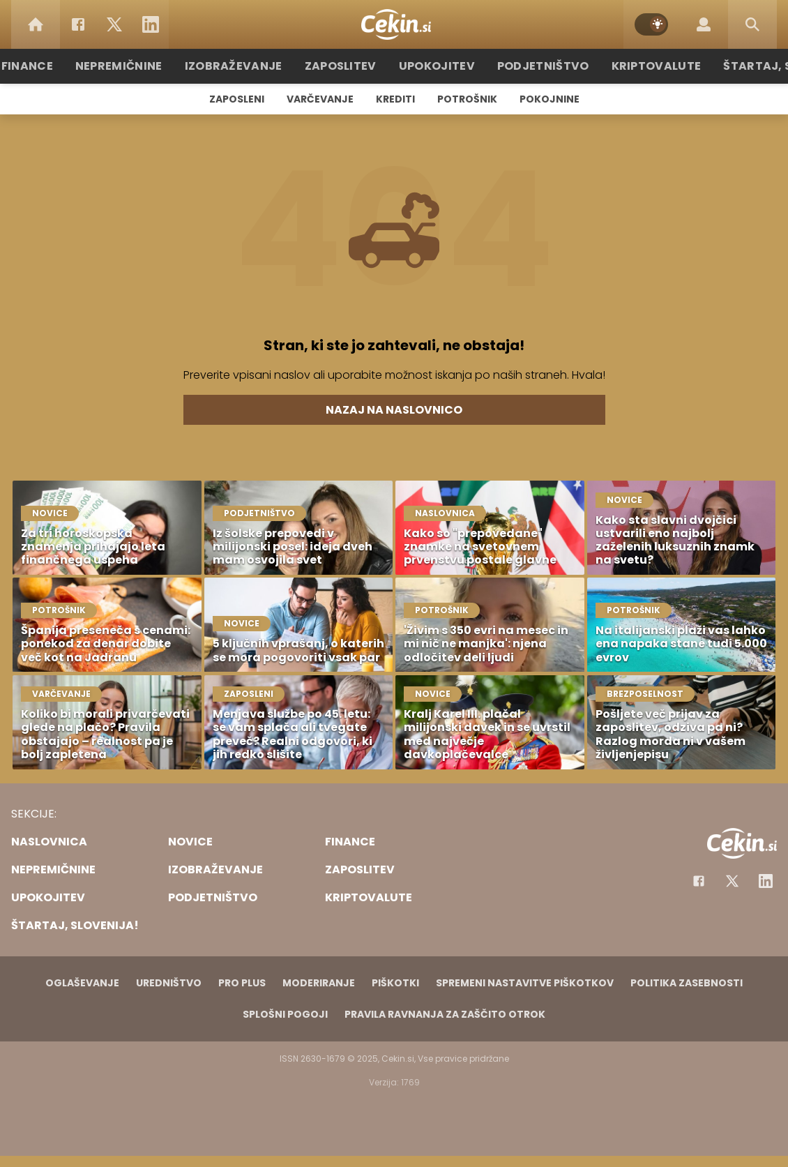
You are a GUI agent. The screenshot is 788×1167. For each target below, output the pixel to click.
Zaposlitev (347, 66)
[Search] (752, 24)
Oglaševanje (82, 983)
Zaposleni (236, 99)
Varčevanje (320, 99)
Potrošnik (467, 99)
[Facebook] (78, 24)
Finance (56, 66)
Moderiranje (318, 983)
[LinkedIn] (150, 24)
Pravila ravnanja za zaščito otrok (444, 1014)
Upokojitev (436, 66)
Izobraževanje (248, 66)
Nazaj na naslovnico (394, 410)
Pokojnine (549, 99)
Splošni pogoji (285, 1014)
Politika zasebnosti (686, 983)
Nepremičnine (143, 66)
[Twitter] (114, 24)
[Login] (703, 24)
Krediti (395, 99)
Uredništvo (169, 983)
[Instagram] (766, 881)
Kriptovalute (640, 66)
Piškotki (395, 983)
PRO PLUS (242, 983)
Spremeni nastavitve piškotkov (525, 983)
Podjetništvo (535, 66)
